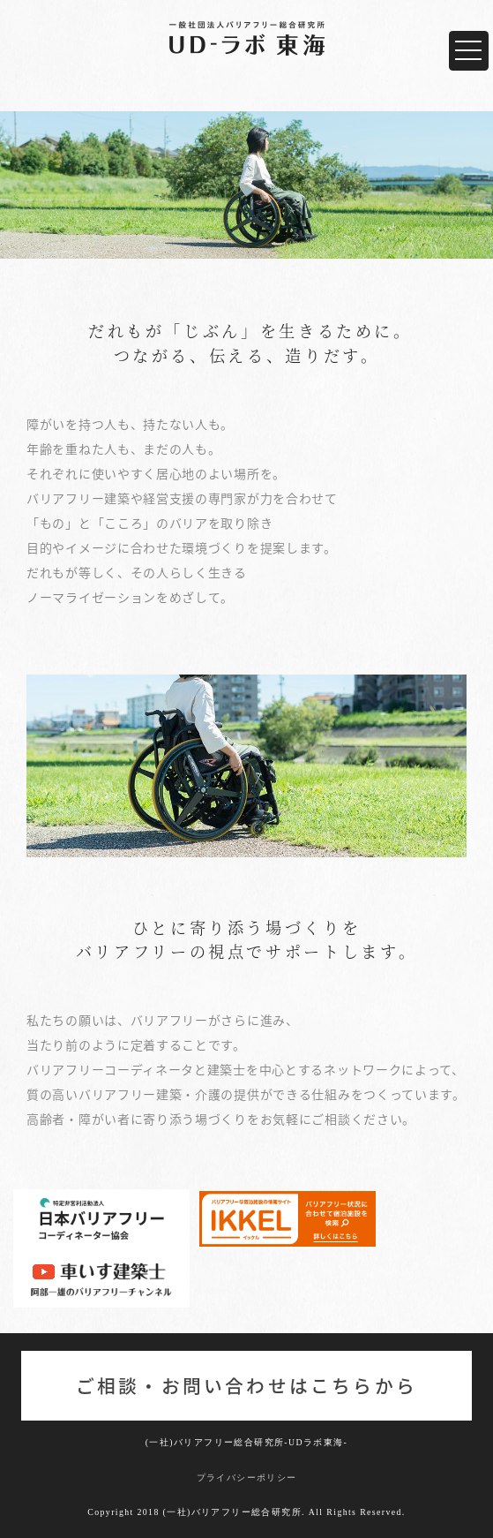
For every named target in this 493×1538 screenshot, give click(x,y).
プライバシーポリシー (247, 1477)
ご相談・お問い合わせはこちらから (246, 1385)
